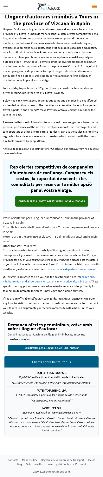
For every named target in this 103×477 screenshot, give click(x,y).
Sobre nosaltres (35, 464)
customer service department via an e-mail (70, 269)
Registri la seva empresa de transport (62, 460)
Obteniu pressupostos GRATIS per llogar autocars (51, 201)
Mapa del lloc (29, 460)
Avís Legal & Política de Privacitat (67, 464)
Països (91, 460)
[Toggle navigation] (6, 7)
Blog (19, 464)
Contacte (13, 460)
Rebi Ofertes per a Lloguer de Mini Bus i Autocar (51, 348)
